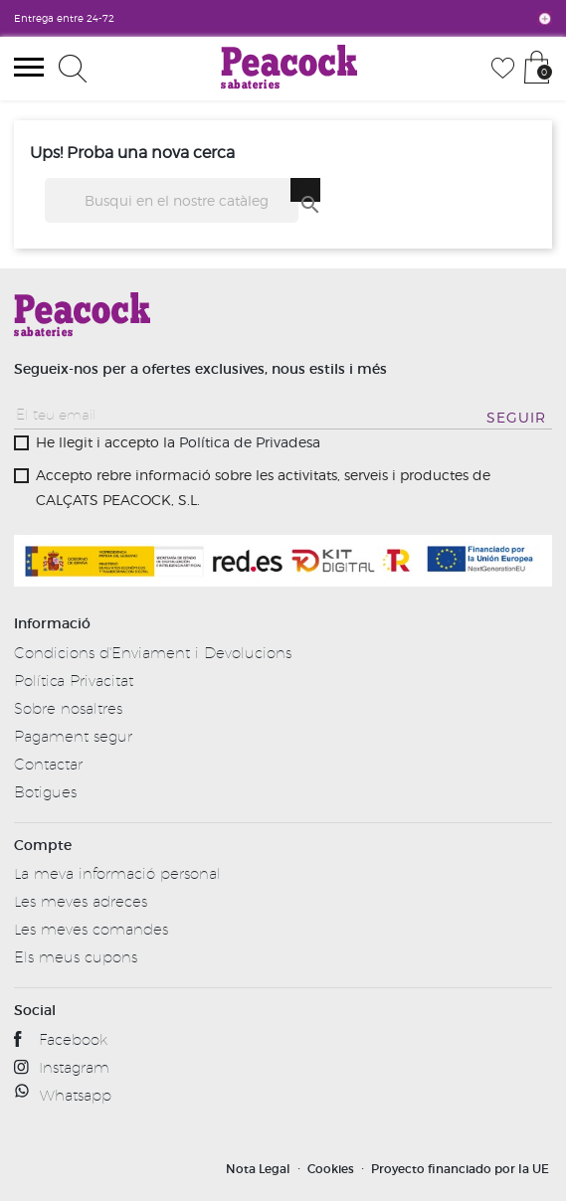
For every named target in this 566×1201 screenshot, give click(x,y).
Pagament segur (73, 736)
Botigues (45, 791)
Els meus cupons (75, 956)
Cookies (330, 1168)
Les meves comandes (91, 929)
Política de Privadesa (249, 441)
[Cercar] (171, 200)
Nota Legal (258, 1168)
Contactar (48, 764)
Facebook (73, 1039)
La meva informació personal (117, 873)
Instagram (74, 1067)
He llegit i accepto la (178, 441)
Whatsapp (75, 1095)
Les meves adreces (80, 901)
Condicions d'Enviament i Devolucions (152, 652)
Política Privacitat (73, 680)
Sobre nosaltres (68, 708)
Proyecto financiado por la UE (460, 1168)
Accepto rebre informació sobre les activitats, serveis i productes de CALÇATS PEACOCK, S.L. (263, 487)
